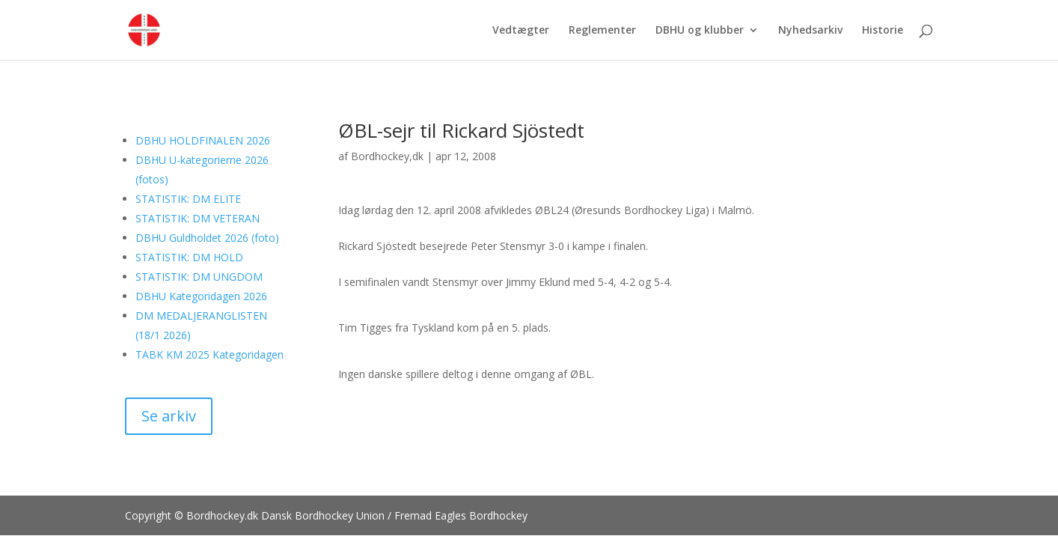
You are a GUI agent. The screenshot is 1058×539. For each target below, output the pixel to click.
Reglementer (602, 31)
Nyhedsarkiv (810, 31)
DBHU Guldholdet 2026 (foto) (207, 238)
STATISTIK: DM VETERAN (197, 218)
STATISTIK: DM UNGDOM (199, 277)
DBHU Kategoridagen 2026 (201, 296)
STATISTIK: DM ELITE (188, 199)
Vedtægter (520, 31)
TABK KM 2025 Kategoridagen (209, 354)
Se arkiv (168, 416)
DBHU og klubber (699, 31)
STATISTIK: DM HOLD (189, 257)
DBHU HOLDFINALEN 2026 (202, 140)
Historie (882, 31)
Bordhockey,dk (387, 156)
